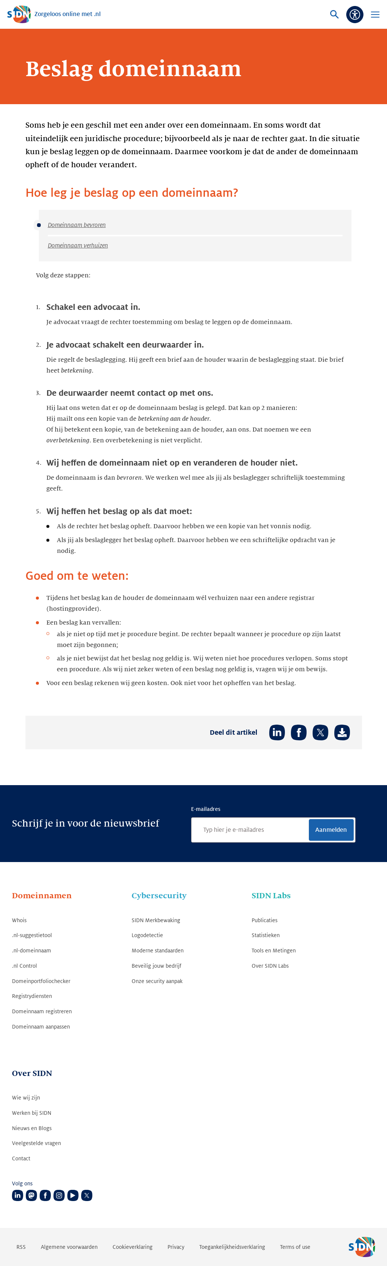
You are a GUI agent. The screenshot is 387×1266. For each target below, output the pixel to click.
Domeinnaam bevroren (77, 225)
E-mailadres (205, 809)
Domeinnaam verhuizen (78, 245)
